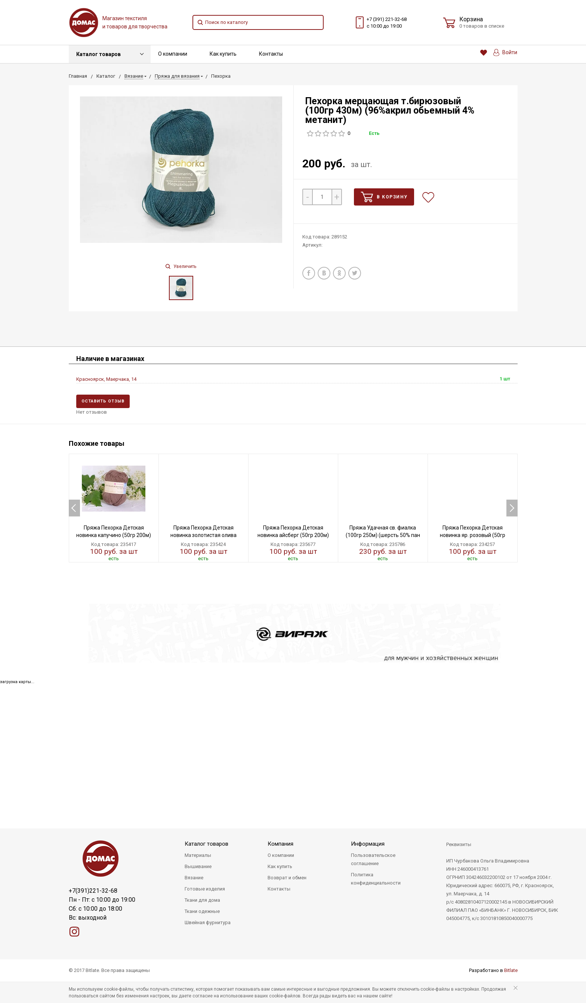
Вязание (194, 877)
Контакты (271, 54)
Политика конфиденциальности (376, 879)
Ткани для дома (202, 900)
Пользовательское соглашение (373, 859)
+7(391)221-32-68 (93, 890)
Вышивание (198, 866)
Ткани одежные (202, 911)
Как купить (223, 54)
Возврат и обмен (287, 877)
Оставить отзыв (102, 401)
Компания (280, 843)
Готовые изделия (205, 889)
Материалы (198, 855)
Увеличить (181, 266)
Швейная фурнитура (208, 922)
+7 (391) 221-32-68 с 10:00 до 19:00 (387, 22)
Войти (505, 52)
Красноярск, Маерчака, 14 (106, 379)
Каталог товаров (98, 54)
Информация (368, 843)
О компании (172, 54)
